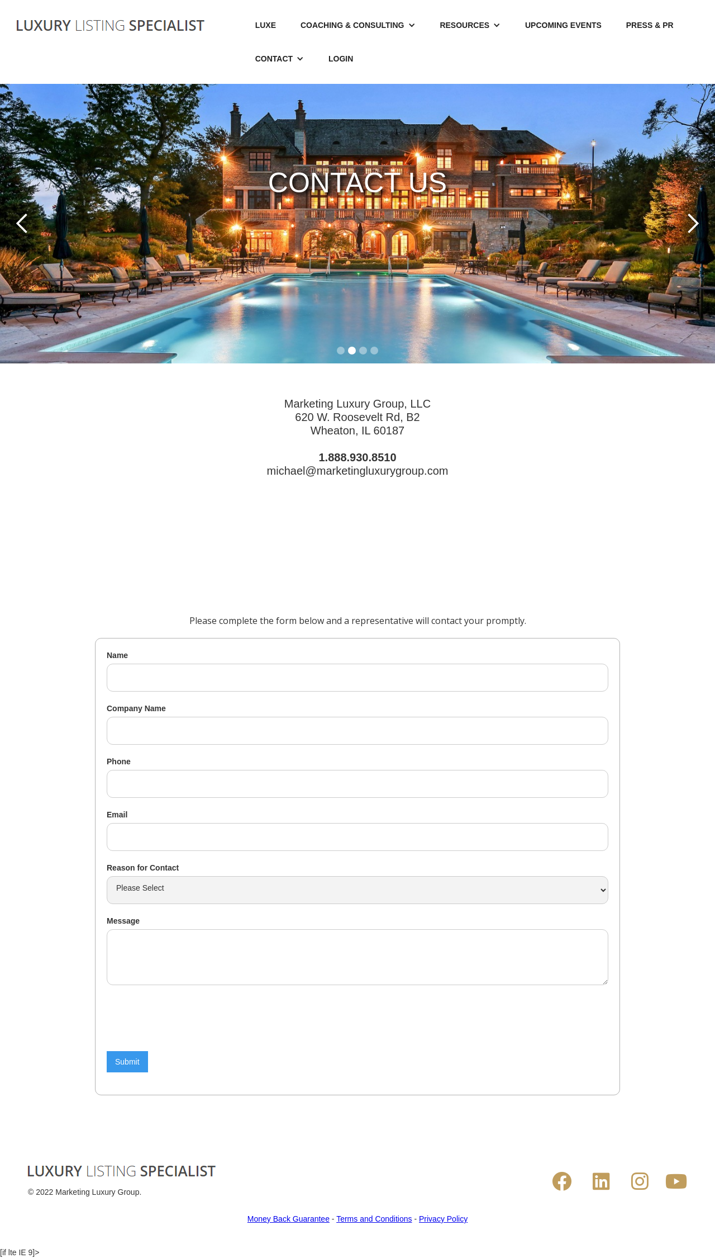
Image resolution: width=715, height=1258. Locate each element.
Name (117, 655)
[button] (358, 25)
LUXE (265, 25)
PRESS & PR (650, 25)
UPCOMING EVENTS (563, 25)
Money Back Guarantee (288, 1218)
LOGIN (340, 58)
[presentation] (192, 1018)
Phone (119, 761)
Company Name (136, 708)
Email (117, 814)
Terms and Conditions (374, 1218)
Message (123, 920)
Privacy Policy (443, 1218)
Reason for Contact (143, 867)
